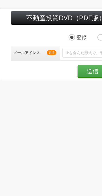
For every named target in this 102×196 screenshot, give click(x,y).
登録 (40, 27)
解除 (69, 27)
